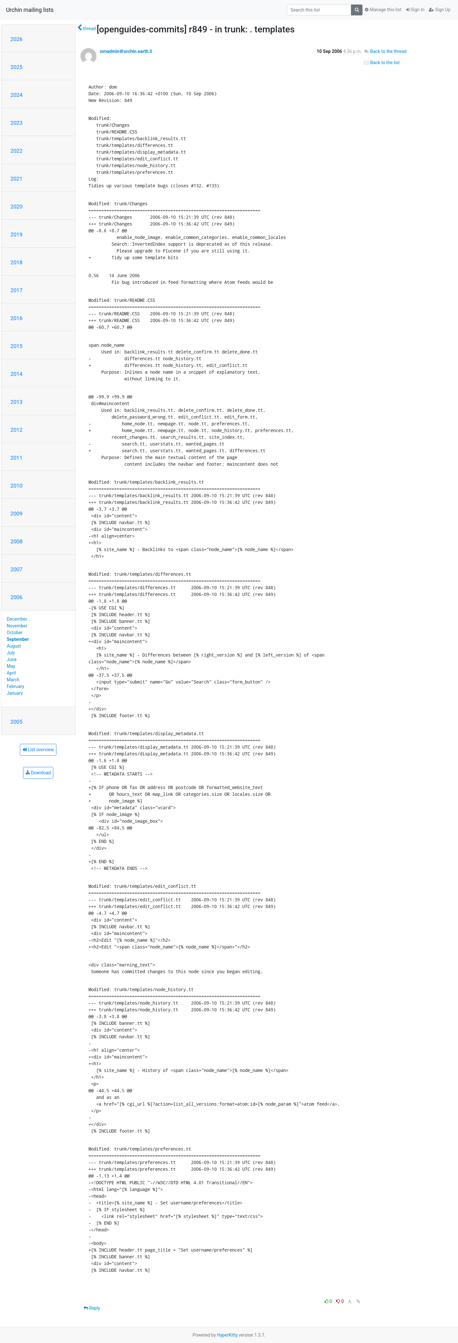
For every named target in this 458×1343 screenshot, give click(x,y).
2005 (17, 721)
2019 (17, 234)
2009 (17, 513)
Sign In (415, 9)
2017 (17, 290)
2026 (17, 39)
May (11, 666)
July (11, 652)
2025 (17, 67)
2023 (17, 123)
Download (38, 772)
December (17, 619)
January (15, 693)
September (18, 639)
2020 (17, 206)
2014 (17, 374)
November (17, 625)
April (11, 673)
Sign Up (439, 9)
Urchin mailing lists (30, 10)
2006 (17, 597)
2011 (17, 458)
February (15, 686)
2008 (17, 541)
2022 (17, 151)
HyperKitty (227, 1335)
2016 (17, 318)
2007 (17, 569)
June (12, 659)
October (14, 632)
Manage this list (383, 9)
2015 (17, 346)
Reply (92, 1308)
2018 (17, 262)
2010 (17, 485)
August (14, 646)
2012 (17, 430)
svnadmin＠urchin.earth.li (126, 51)
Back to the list (381, 62)
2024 (17, 95)
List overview (38, 749)
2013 (17, 402)
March (13, 679)
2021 (17, 178)
